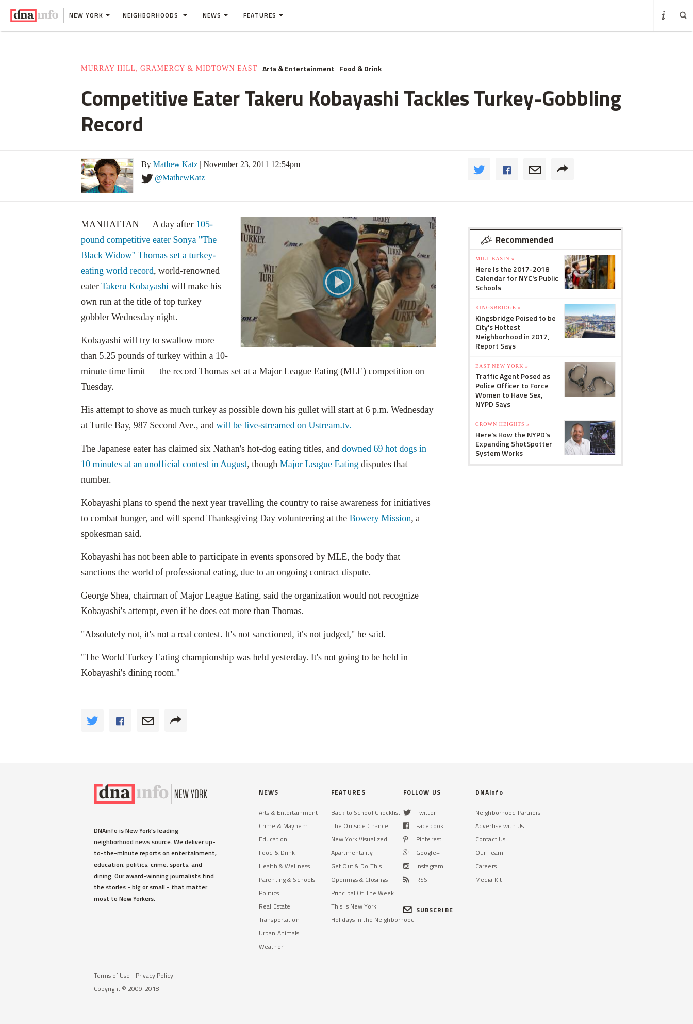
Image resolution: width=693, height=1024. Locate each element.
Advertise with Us (499, 826)
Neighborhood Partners (508, 812)
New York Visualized (359, 839)
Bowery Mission (380, 518)
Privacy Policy (154, 975)
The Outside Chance (359, 826)
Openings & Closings (359, 879)
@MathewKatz (180, 177)
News (215, 15)
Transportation (279, 919)
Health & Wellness (284, 866)
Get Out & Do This (356, 866)
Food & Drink (360, 68)
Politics (269, 893)
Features (263, 15)
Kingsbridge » (498, 307)
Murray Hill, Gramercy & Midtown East (169, 68)
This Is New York (353, 906)
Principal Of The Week (362, 893)
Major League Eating (319, 464)
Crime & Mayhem (283, 826)
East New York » (502, 366)
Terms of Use (112, 975)
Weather (271, 946)
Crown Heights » (502, 424)
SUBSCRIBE (428, 910)
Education (273, 839)
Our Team (489, 852)
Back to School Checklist (365, 812)
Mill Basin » (495, 258)
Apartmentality (352, 852)
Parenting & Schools (287, 879)
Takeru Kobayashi (135, 286)
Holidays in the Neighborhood (373, 919)
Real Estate (274, 906)
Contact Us (490, 839)
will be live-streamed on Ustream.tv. (283, 425)
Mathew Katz (175, 164)
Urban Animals (279, 933)
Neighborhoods (155, 15)
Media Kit (488, 879)
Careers (486, 866)
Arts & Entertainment (298, 68)
